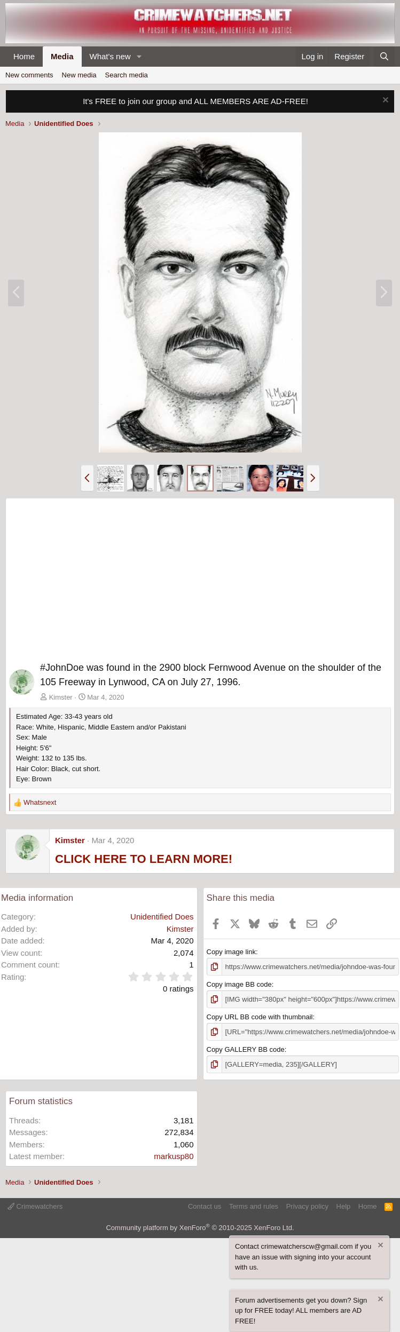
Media (62, 56)
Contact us (204, 1206)
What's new (110, 56)
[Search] (384, 56)
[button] (138, 56)
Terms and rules (253, 1206)
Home (24, 56)
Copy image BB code (239, 984)
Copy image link (231, 952)
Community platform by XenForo (200, 1228)
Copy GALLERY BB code (246, 1049)
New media (79, 75)
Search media (126, 75)
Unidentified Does (161, 916)
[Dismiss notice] (384, 101)
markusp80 (173, 1156)
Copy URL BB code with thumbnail (260, 1017)
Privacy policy (307, 1206)
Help (343, 1206)
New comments (29, 75)
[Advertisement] (200, 581)
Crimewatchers (34, 1206)
